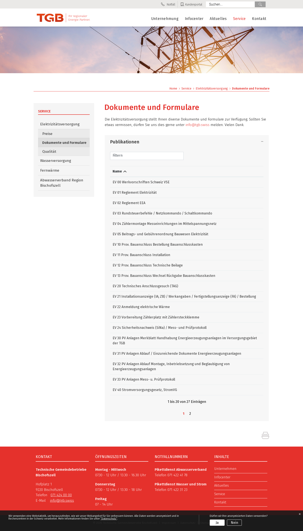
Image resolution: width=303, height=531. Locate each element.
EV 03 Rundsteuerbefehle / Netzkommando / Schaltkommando (162, 213)
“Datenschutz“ (109, 518)
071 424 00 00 (61, 495)
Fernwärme (49, 170)
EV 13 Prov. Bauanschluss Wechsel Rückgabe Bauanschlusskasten (164, 276)
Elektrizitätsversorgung (59, 124)
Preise (47, 134)
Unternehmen (225, 469)
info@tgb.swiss (197, 125)
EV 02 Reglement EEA (129, 203)
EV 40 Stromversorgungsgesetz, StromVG (145, 390)
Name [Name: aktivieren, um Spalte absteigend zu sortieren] (117, 171)
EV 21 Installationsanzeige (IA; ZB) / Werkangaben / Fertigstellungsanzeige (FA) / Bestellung (184, 296)
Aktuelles (218, 19)
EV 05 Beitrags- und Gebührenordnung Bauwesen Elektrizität (160, 234)
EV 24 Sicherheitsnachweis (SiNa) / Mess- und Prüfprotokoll (160, 328)
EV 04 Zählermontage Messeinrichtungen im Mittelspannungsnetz (165, 224)
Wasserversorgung (55, 160)
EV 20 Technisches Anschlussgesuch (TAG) (145, 286)
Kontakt (259, 19)
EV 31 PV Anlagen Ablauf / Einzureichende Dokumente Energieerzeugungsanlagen (177, 354)
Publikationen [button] (124, 142)
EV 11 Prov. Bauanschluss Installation (141, 255)
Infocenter (194, 19)
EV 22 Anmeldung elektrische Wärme (141, 307)
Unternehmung (164, 19)
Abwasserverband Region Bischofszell (61, 183)
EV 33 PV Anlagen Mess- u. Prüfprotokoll (144, 379)
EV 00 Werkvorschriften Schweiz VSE (141, 182)
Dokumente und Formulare (66, 142)
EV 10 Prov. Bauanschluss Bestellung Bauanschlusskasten (158, 244)
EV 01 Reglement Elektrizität (135, 193)
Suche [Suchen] (260, 4)
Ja (217, 523)
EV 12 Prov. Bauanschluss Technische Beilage (148, 265)
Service (239, 19)
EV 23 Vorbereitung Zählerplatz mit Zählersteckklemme (156, 317)
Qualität (49, 151)
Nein (234, 523)
